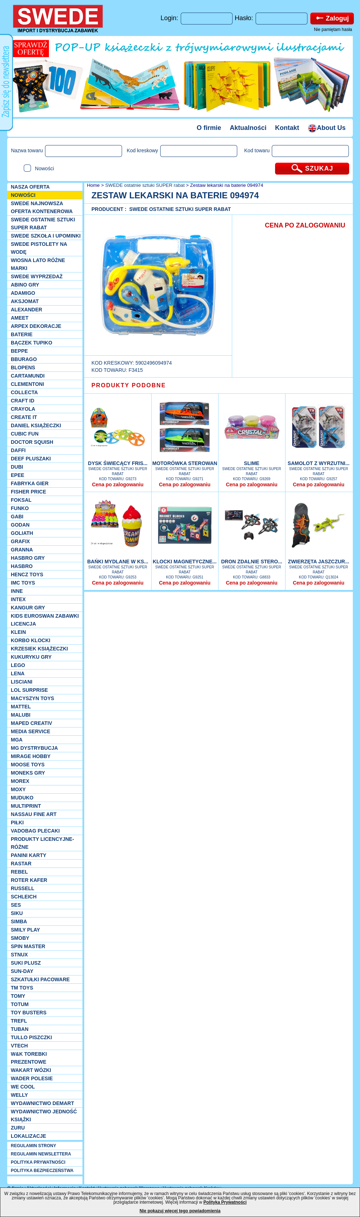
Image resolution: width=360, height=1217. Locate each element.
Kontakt (287, 127)
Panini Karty (28, 855)
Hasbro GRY (28, 558)
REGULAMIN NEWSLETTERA (41, 1154)
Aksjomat (25, 301)
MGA (17, 740)
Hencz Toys (27, 574)
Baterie (21, 334)
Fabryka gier (30, 483)
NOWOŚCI (23, 195)
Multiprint (26, 806)
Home (93, 185)
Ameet (19, 318)
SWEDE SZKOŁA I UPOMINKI (46, 236)
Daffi (18, 450)
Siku (17, 913)
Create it (24, 417)
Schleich (24, 897)
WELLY (19, 1095)
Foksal (21, 500)
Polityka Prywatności (225, 1202)
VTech (19, 1046)
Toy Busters (28, 1012)
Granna (22, 550)
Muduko (22, 798)
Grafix (20, 541)
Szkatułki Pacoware (40, 979)
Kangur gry (28, 607)
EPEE (17, 475)
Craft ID (22, 401)
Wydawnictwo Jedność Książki (44, 1115)
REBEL (19, 872)
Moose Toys (28, 764)
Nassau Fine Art (34, 814)
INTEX (18, 599)
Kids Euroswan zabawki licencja (45, 620)
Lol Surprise (29, 690)
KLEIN (18, 632)
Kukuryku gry (31, 657)
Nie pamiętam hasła (333, 29)
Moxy (18, 789)
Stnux (19, 954)
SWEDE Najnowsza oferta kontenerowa (42, 207)
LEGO (18, 665)
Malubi (20, 715)
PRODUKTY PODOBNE (128, 385)
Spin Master (28, 946)
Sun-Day (22, 971)
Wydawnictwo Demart (42, 1103)
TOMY (18, 996)
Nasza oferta (30, 187)
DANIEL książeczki (36, 425)
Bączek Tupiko (31, 343)
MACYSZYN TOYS (32, 698)
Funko (20, 508)
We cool (23, 1087)
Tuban (19, 1029)
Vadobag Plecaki (35, 831)
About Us (327, 127)
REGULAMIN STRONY (33, 1145)
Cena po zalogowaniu (117, 484)
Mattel (21, 706)
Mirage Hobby (30, 756)
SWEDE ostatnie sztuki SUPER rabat (43, 223)
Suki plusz (26, 963)
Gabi (17, 516)
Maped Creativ (31, 723)
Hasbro (22, 566)
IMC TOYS (23, 583)
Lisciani (21, 682)
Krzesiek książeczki (39, 649)
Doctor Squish (32, 442)
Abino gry (25, 285)
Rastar (21, 863)
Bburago (24, 359)
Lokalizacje (28, 1136)
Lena (17, 673)
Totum (20, 1004)
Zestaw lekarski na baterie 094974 (226, 185)
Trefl (19, 1021)
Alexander (26, 309)
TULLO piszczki (31, 1037)
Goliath (22, 533)
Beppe (19, 351)
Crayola (23, 409)
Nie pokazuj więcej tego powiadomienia (180, 1210)
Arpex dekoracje (36, 326)
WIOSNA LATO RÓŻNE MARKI (38, 264)
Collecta (24, 392)
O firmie (209, 127)
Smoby (20, 938)
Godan (20, 525)
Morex (20, 781)
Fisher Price (28, 492)
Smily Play (25, 930)
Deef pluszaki (31, 458)
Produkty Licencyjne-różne (42, 843)
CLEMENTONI (27, 384)
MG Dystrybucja (34, 748)
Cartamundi (28, 376)
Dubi (17, 467)
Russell (22, 888)
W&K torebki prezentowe (29, 1058)
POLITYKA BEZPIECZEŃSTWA (42, 1170)
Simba (19, 921)
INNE (17, 591)
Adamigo (23, 293)
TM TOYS (22, 988)
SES (16, 905)
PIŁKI (17, 822)
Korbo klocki (30, 640)
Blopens (23, 367)
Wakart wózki (31, 1070)
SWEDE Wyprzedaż (37, 276)
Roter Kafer (29, 880)
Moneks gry (28, 773)
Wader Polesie (32, 1078)
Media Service (30, 731)
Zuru (18, 1128)
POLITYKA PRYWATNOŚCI (38, 1162)
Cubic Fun (25, 434)
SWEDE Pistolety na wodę (39, 248)
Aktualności (248, 127)
